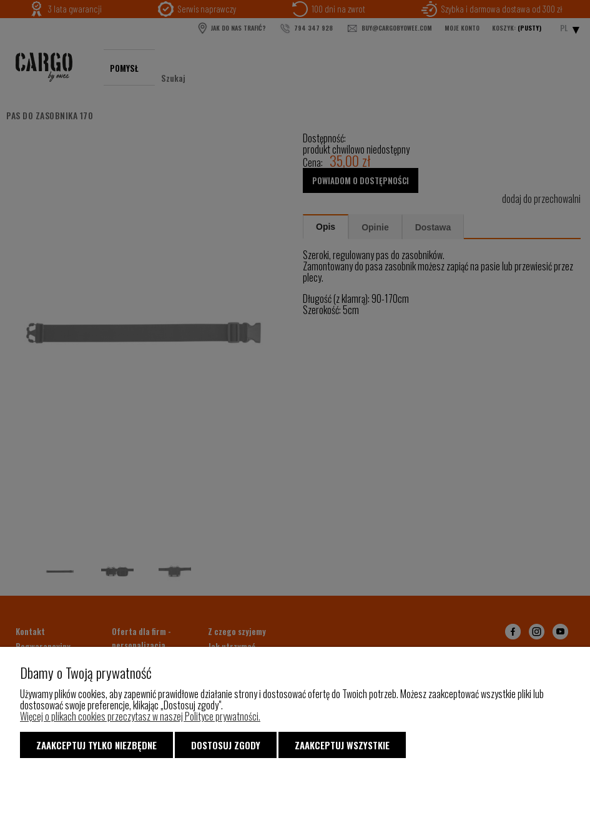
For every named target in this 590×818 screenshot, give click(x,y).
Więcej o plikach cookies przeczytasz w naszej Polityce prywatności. (140, 716)
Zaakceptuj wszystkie (342, 745)
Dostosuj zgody (225, 745)
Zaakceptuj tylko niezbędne (96, 745)
